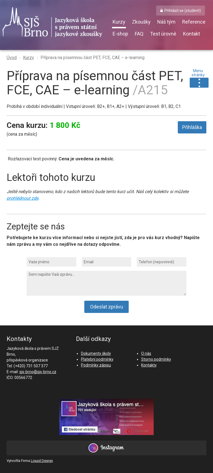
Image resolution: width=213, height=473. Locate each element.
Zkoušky (141, 22)
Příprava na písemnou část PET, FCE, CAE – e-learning (92, 57)
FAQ (139, 34)
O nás (146, 353)
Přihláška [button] (192, 127)
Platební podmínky (97, 359)
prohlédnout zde (22, 198)
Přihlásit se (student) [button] (182, 10)
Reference (194, 22)
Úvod (12, 57)
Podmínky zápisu (96, 365)
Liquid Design (42, 461)
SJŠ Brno (56, 23)
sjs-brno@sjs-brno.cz (37, 372)
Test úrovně (163, 34)
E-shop (120, 34)
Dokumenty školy (96, 353)
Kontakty (149, 365)
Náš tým (166, 22)
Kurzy (119, 22)
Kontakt (191, 34)
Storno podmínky (156, 359)
